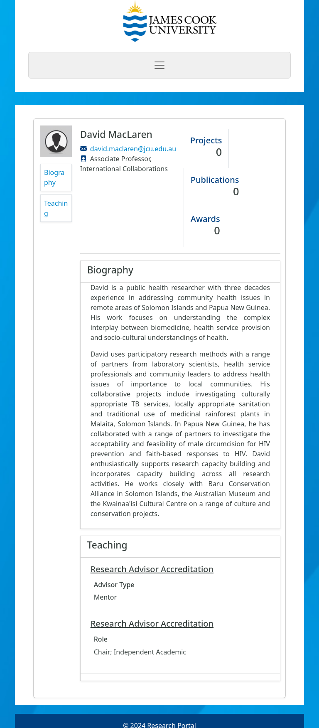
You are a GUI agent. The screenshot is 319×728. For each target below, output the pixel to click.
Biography (54, 177)
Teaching (56, 208)
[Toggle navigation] (159, 65)
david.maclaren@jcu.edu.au (133, 148)
